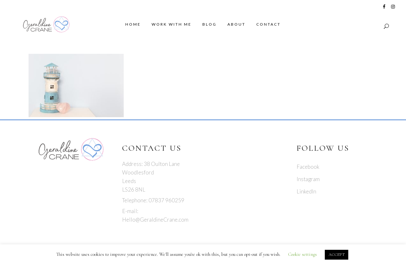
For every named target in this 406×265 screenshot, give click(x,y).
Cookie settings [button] (302, 254)
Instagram (308, 179)
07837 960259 (166, 200)
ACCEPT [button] (336, 254)
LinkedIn (306, 191)
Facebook (308, 166)
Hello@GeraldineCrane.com (155, 219)
